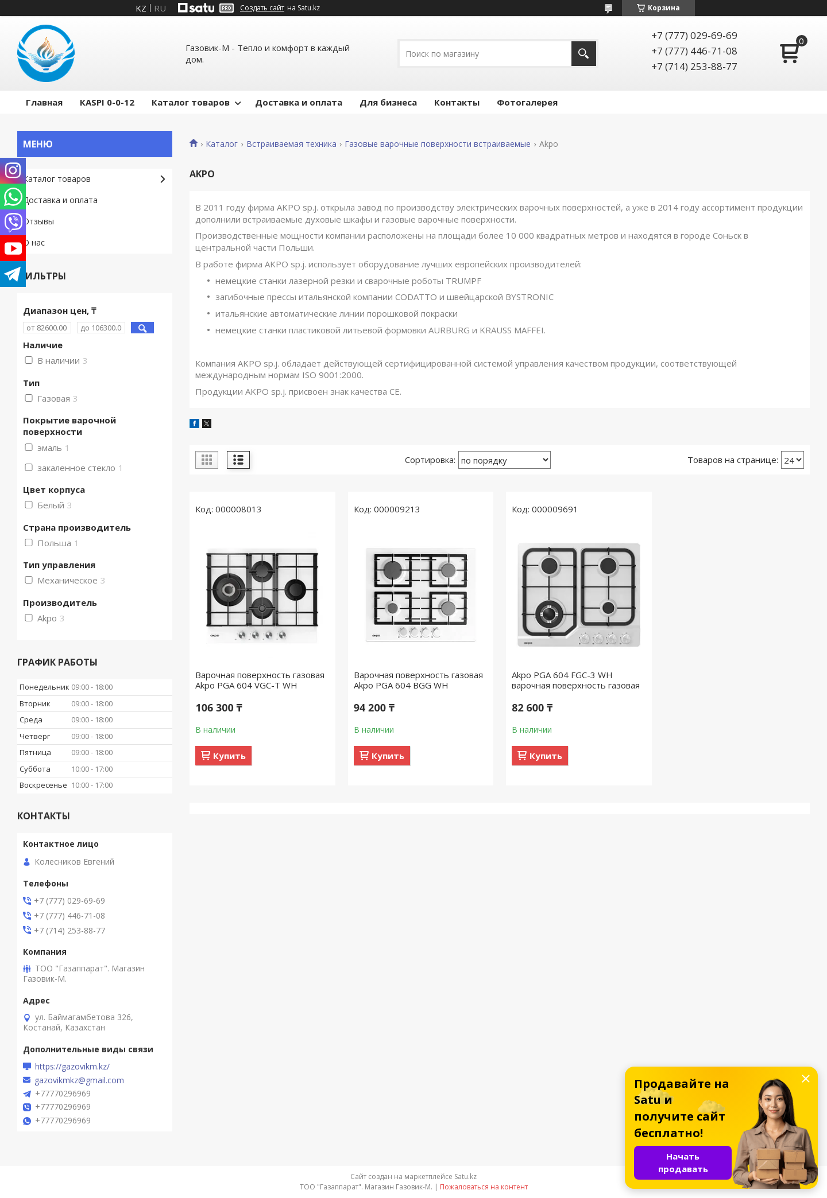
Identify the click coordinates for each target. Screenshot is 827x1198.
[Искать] (583, 53)
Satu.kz (465, 1176)
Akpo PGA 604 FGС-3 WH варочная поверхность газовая (576, 680)
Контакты (457, 102)
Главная (44, 102)
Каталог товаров (191, 102)
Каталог (222, 144)
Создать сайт (262, 8)
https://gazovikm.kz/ (72, 1066)
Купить (229, 755)
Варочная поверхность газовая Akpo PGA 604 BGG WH (418, 680)
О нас (34, 242)
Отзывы (38, 221)
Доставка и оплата (298, 102)
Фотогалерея (527, 102)
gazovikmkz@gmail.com (79, 1080)
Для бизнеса (388, 102)
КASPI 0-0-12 (107, 102)
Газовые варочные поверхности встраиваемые (438, 144)
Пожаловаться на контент (484, 1187)
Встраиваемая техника (291, 144)
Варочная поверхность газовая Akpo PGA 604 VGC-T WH (259, 680)
